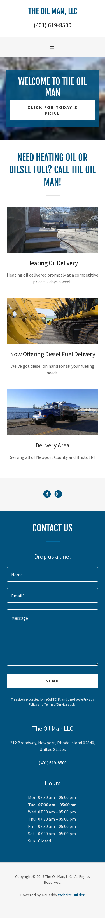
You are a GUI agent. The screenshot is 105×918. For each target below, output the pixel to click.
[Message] (52, 637)
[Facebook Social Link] (47, 495)
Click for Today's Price (52, 110)
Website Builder (71, 894)
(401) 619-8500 (52, 25)
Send (52, 681)
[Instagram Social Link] (58, 495)
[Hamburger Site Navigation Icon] (54, 46)
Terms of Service (55, 704)
